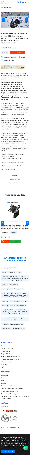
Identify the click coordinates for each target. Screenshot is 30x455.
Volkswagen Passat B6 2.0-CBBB (11, 272)
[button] (4, 20)
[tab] (15, 175)
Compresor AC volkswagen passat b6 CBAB (15, 301)
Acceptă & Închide (7, 451)
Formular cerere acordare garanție (10, 359)
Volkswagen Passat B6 (8, 268)
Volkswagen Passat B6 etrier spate (12, 289)
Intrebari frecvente (6, 361)
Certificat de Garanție (7, 348)
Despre (3, 378)
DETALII (14, 57)
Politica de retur (5, 351)
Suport (3, 346)
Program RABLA (5, 353)
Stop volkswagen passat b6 (10, 284)
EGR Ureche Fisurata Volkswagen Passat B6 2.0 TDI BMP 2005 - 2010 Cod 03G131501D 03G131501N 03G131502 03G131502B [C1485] (14, 227)
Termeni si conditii (6, 386)
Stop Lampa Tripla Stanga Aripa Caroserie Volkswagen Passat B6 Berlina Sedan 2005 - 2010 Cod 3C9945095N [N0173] (15, 295)
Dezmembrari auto (6, 7)
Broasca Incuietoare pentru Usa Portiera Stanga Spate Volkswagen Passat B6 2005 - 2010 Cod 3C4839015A (15, 278)
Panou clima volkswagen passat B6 (12, 324)
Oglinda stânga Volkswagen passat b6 (13, 328)
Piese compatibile (15, 179)
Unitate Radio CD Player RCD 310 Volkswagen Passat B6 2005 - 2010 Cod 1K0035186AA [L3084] (15, 311)
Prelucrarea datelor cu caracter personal (12, 388)
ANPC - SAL (4, 364)
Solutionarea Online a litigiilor (9, 393)
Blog (2, 380)
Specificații (15, 175)
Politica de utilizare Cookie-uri (9, 391)
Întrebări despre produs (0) (15, 183)
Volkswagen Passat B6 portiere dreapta (14, 305)
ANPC (2, 367)
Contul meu (4, 375)
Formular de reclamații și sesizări (10, 356)
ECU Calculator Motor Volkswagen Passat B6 (15, 319)
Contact (3, 383)
